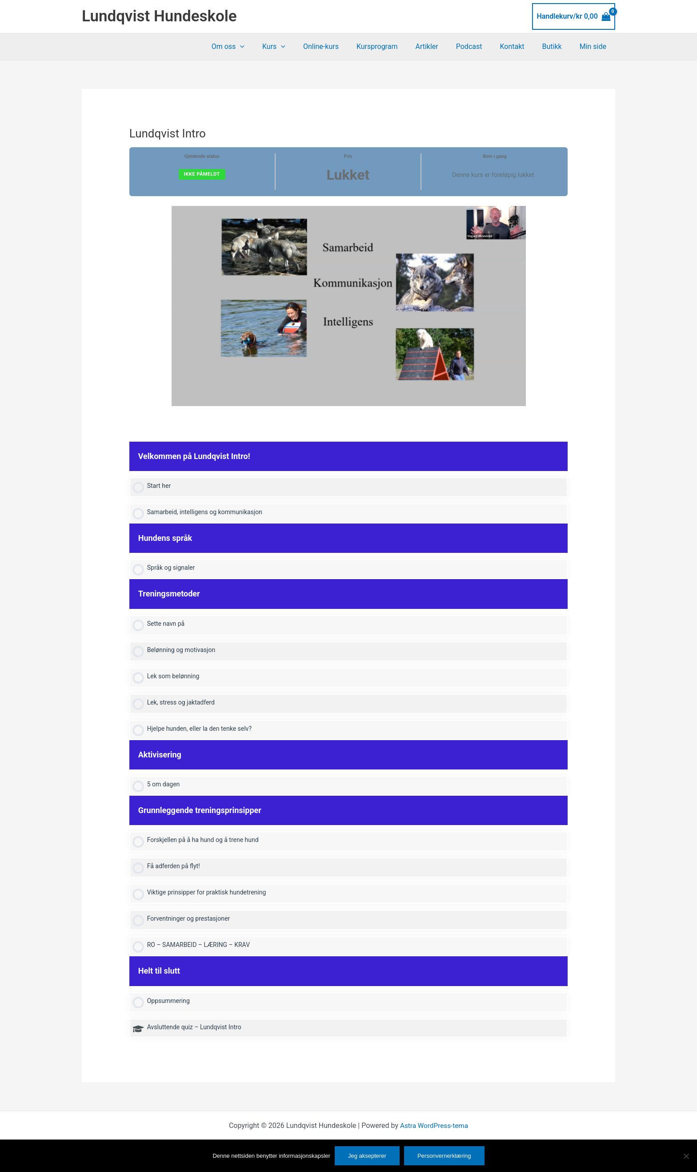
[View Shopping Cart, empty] (573, 16)
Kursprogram (396, 46)
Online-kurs (344, 46)
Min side (594, 46)
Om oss (258, 46)
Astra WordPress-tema (433, 1133)
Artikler (442, 46)
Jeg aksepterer (367, 1155)
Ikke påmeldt (202, 174)
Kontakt (521, 46)
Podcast (482, 46)
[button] (270, 46)
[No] (685, 1156)
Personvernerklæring (444, 1155)
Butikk (557, 46)
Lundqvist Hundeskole (159, 16)
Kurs (300, 46)
